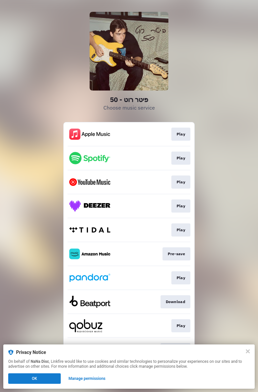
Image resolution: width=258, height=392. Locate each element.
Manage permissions (87, 378)
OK (34, 378)
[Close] (248, 351)
